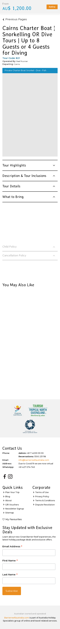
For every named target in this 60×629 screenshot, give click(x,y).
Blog (7, 496)
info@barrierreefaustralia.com (34, 460)
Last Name (10, 575)
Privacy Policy (42, 496)
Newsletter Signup (14, 508)
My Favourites (13, 519)
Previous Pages (15, 19)
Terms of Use (42, 492)
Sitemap (9, 512)
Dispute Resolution (45, 504)
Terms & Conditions (45, 500)
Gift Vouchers (12, 504)
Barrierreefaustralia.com (16, 617)
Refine (52, 7)
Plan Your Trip (12, 492)
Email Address (12, 547)
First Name (10, 561)
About (8, 500)
